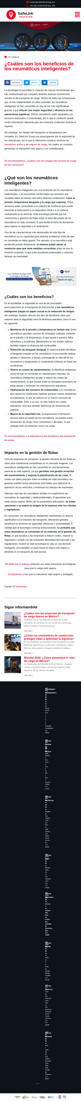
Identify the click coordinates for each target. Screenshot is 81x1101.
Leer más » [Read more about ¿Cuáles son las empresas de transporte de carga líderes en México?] (28, 631)
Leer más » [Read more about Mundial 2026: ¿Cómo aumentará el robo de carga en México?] (28, 675)
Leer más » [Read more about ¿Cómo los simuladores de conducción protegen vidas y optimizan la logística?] (28, 653)
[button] (13, 82)
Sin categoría (13, 57)
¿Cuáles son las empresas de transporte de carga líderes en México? (49, 615)
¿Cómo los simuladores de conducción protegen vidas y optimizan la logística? (49, 637)
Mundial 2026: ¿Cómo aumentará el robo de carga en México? (49, 659)
